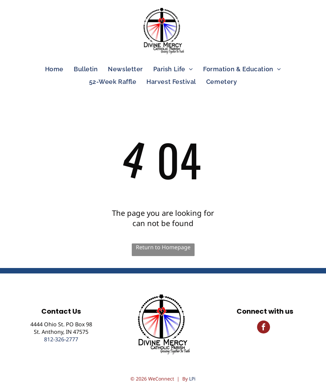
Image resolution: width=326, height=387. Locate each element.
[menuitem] (54, 69)
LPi (192, 378)
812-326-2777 (61, 339)
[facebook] (263, 328)
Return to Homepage (163, 247)
